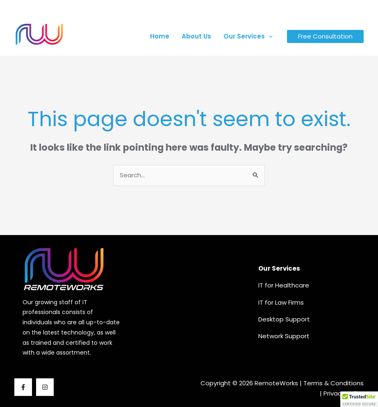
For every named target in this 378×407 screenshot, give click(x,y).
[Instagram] (352, 9)
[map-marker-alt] (292, 9)
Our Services (248, 36)
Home (159, 36)
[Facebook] (341, 9)
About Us (196, 36)
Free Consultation (325, 36)
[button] (269, 36)
